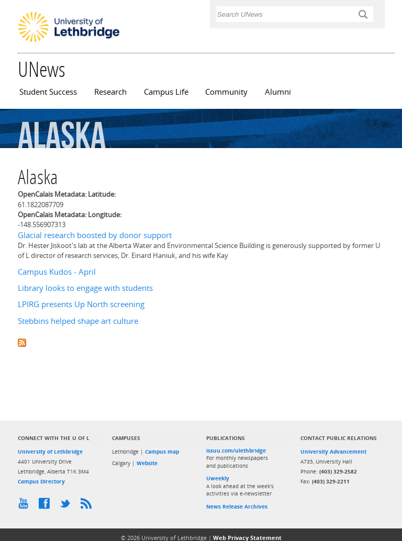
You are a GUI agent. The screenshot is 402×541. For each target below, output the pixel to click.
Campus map (162, 451)
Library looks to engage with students (85, 288)
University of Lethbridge (50, 451)
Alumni (278, 91)
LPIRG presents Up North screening (81, 304)
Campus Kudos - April (57, 271)
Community (226, 91)
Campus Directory (41, 481)
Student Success (48, 91)
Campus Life (166, 91)
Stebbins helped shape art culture (78, 320)
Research (110, 91)
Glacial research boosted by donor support (95, 235)
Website (147, 463)
